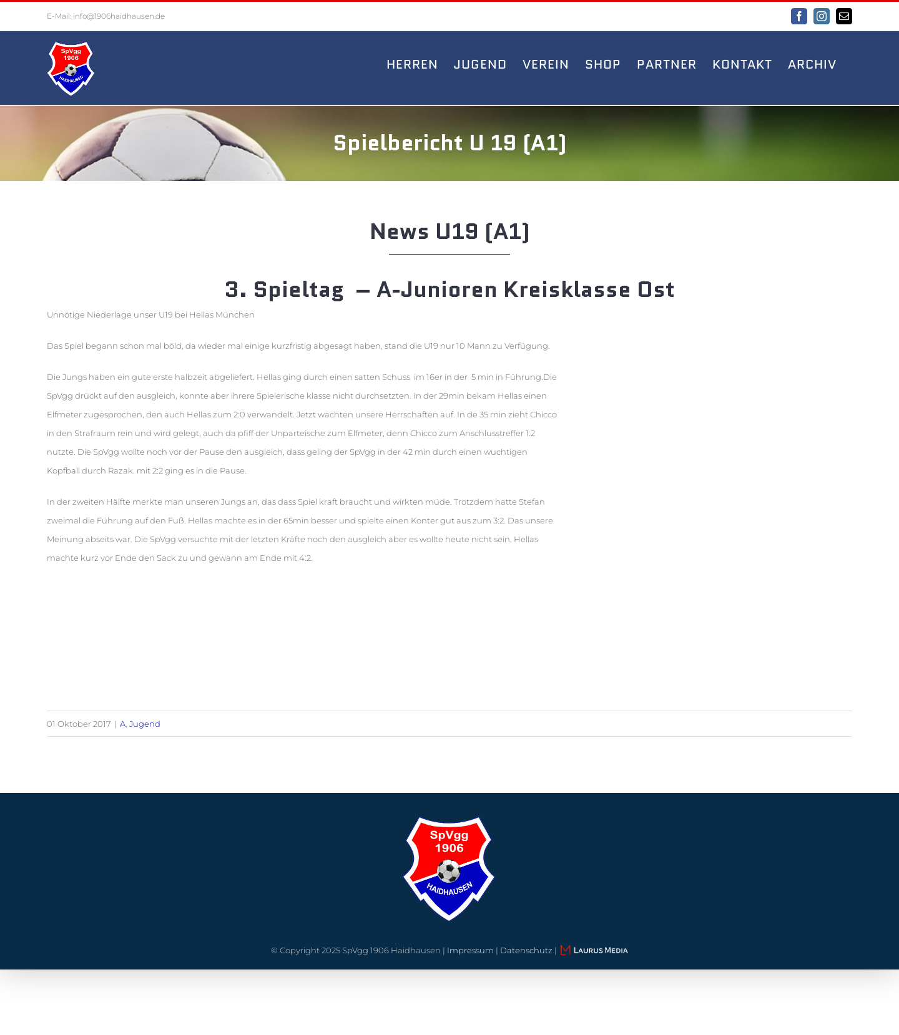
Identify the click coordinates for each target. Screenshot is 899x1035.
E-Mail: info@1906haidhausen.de (106, 16)
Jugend (144, 724)
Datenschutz (526, 950)
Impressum (470, 950)
